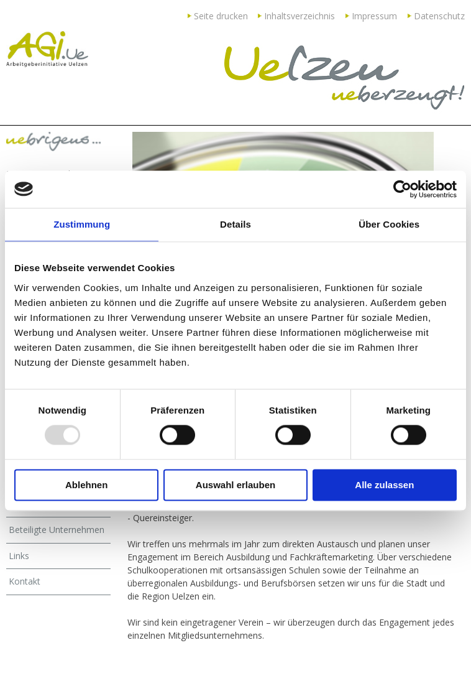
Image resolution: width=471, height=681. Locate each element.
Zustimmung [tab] (81, 224)
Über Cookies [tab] (389, 224)
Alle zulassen (384, 484)
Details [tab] (235, 224)
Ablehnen (86, 484)
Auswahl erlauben (235, 484)
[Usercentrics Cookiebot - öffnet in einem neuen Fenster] (402, 189)
